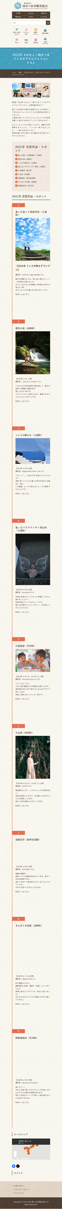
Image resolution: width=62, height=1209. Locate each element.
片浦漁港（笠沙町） (25, 170)
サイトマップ (19, 1193)
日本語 (18, 13)
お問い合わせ (19, 1186)
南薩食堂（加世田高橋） (27, 178)
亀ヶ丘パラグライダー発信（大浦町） (32, 167)
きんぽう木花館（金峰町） (28, 182)
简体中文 (44, 13)
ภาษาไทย (43, 17)
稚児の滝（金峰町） (25, 159)
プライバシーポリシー (22, 1189)
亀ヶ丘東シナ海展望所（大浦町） (30, 155)
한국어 (31, 17)
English (31, 13)
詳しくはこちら (22, 294)
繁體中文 (18, 17)
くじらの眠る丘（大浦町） (28, 163)
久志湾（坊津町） (24, 174)
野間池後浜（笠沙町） (26, 186)
